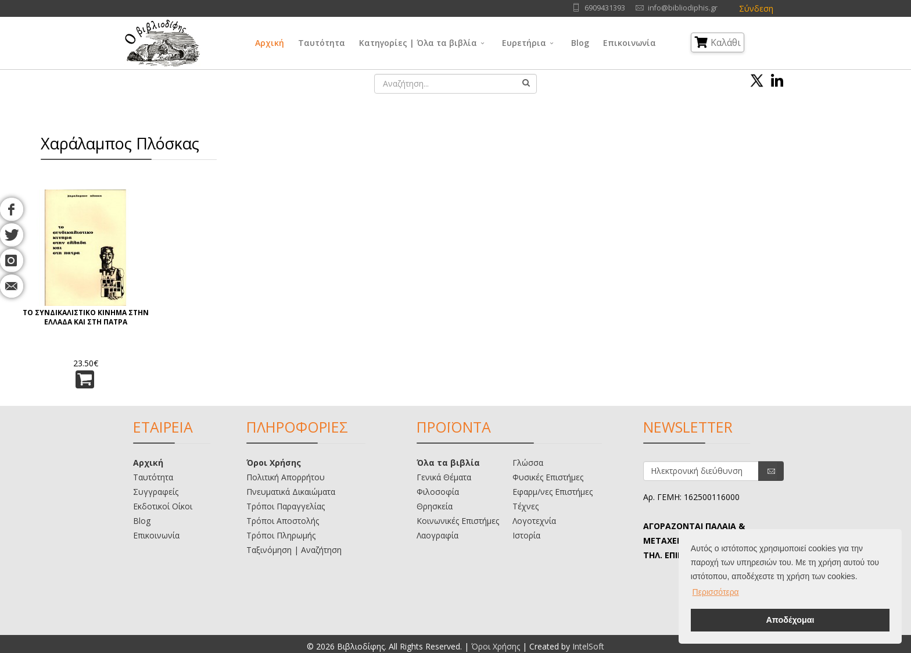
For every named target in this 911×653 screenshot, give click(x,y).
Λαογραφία (437, 535)
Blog (580, 42)
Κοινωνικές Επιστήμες (458, 520)
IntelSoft (588, 646)
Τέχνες (525, 506)
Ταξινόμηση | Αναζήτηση (294, 549)
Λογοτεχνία (534, 520)
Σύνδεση (756, 8)
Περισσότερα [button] (716, 592)
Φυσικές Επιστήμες (547, 477)
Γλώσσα (527, 462)
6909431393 (604, 8)
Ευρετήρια (524, 42)
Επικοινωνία (629, 42)
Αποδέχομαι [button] (790, 620)
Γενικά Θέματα (444, 477)
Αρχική (269, 42)
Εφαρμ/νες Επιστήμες (552, 491)
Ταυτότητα (321, 42)
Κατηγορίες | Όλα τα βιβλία (418, 42)
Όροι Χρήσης (273, 462)
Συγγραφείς (155, 491)
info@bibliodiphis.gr (683, 8)
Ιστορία (526, 535)
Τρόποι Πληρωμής (280, 535)
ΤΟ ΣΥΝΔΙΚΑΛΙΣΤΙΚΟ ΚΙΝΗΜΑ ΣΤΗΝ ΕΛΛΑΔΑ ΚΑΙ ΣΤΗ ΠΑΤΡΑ (86, 317)
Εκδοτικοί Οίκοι (162, 506)
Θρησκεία (435, 506)
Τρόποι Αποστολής (282, 520)
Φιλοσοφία (438, 491)
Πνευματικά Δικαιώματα (290, 491)
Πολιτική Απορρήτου (285, 477)
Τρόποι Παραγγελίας (285, 506)
